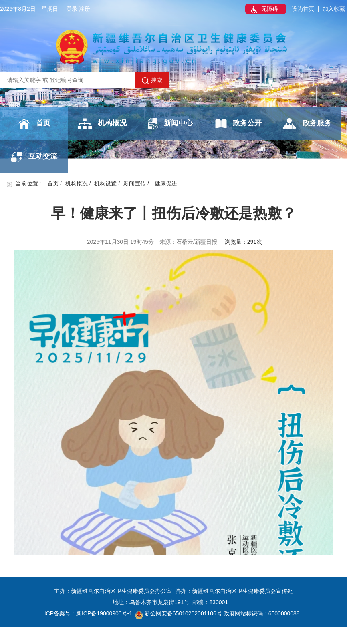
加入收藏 (334, 9)
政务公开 (238, 123)
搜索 (152, 80)
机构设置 (105, 183)
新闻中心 (170, 123)
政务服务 (306, 123)
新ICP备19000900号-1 (104, 613)
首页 (34, 124)
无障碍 (263, 10)
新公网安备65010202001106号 (178, 613)
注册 (84, 9)
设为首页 (303, 9)
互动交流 (34, 157)
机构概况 (102, 123)
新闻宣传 (134, 183)
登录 (71, 9)
